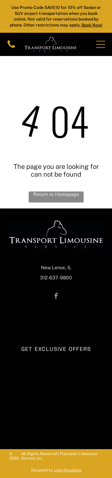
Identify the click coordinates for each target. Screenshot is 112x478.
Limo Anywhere (67, 470)
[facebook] (56, 297)
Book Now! (92, 25)
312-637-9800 (56, 278)
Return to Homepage (56, 194)
